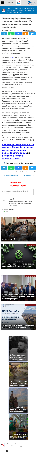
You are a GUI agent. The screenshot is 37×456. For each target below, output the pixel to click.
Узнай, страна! (30, 276)
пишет (11, 57)
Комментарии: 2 (29, 30)
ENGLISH (10, 2)
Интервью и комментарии (26, 218)
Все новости (28, 175)
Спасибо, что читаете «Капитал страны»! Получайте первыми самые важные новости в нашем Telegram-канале (18, 148)
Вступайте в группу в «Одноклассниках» (12, 157)
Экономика (31, 245)
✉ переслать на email (10, 175)
